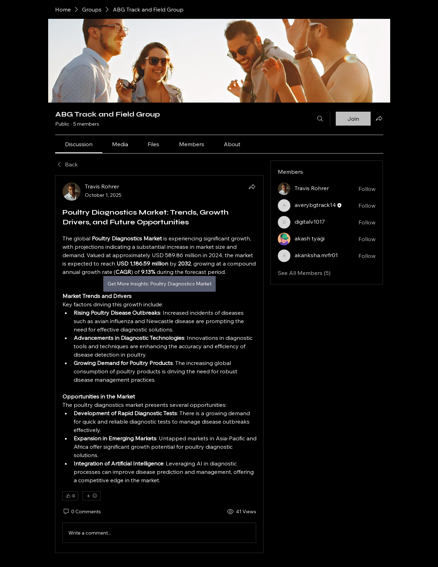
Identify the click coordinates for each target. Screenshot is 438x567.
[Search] (320, 119)
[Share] (252, 186)
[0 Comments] (81, 511)
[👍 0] (70, 495)
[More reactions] (91, 495)
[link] (78, 144)
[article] (159, 364)
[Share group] (379, 118)
